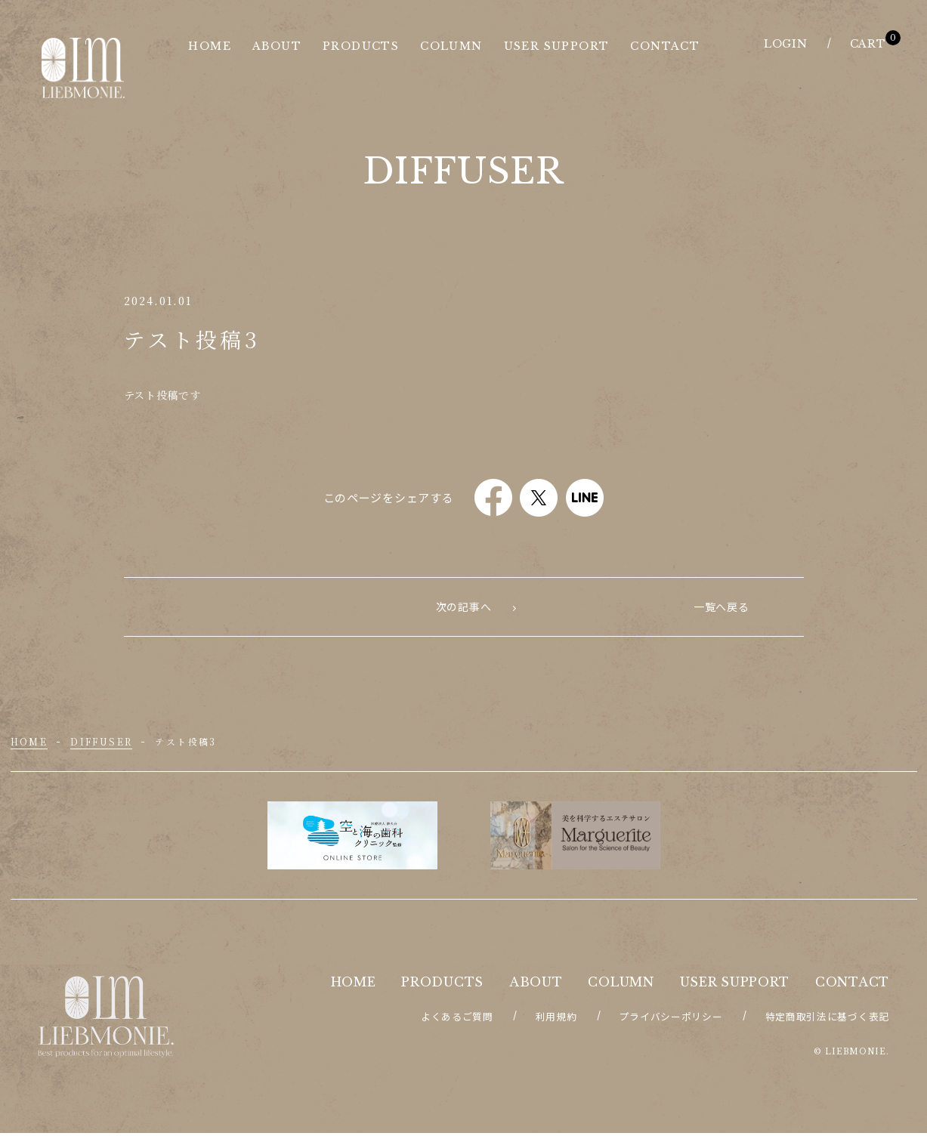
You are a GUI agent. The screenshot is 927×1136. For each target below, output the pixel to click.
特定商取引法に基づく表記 (827, 1019)
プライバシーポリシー (671, 1019)
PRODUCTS (442, 984)
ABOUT (536, 984)
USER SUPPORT (734, 984)
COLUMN (621, 984)
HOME (29, 744)
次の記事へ (721, 608)
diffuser (101, 744)
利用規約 (556, 1019)
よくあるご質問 (457, 1019)
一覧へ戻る (464, 608)
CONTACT (852, 984)
